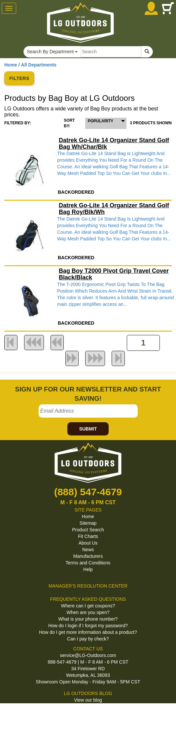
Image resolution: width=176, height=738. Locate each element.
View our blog (88, 700)
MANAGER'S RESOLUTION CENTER (88, 586)
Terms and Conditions (88, 562)
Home (10, 64)
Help (88, 569)
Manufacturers (88, 556)
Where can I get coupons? (88, 605)
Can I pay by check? (88, 638)
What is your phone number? (88, 619)
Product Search (88, 529)
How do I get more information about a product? (88, 632)
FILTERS (19, 78)
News (88, 549)
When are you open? (88, 612)
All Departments (38, 64)
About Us (88, 543)
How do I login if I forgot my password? (88, 625)
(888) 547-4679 (88, 491)
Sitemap (88, 523)
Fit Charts (88, 536)
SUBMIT (88, 428)
